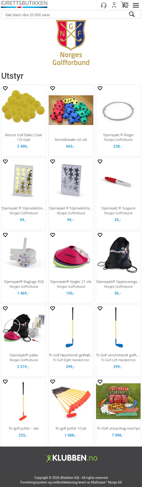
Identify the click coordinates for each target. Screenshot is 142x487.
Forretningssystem (33, 482)
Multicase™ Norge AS (106, 482)
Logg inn (114, 5)
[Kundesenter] (103, 5)
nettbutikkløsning (64, 482)
